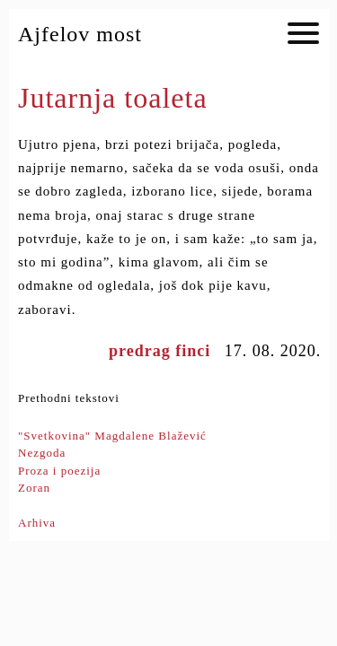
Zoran (34, 487)
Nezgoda (42, 452)
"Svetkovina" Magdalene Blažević (112, 435)
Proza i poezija (59, 470)
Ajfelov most (80, 34)
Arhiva (37, 522)
